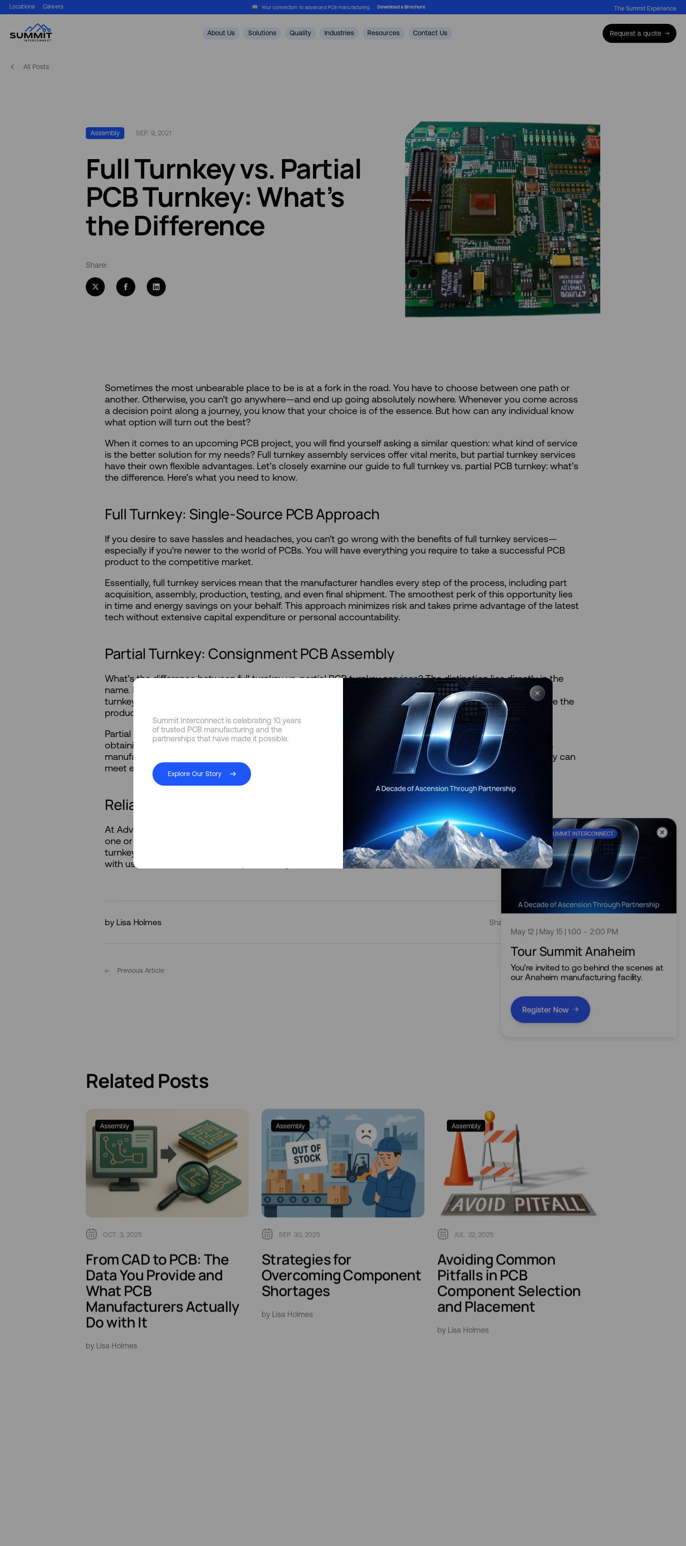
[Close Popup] (537, 694)
